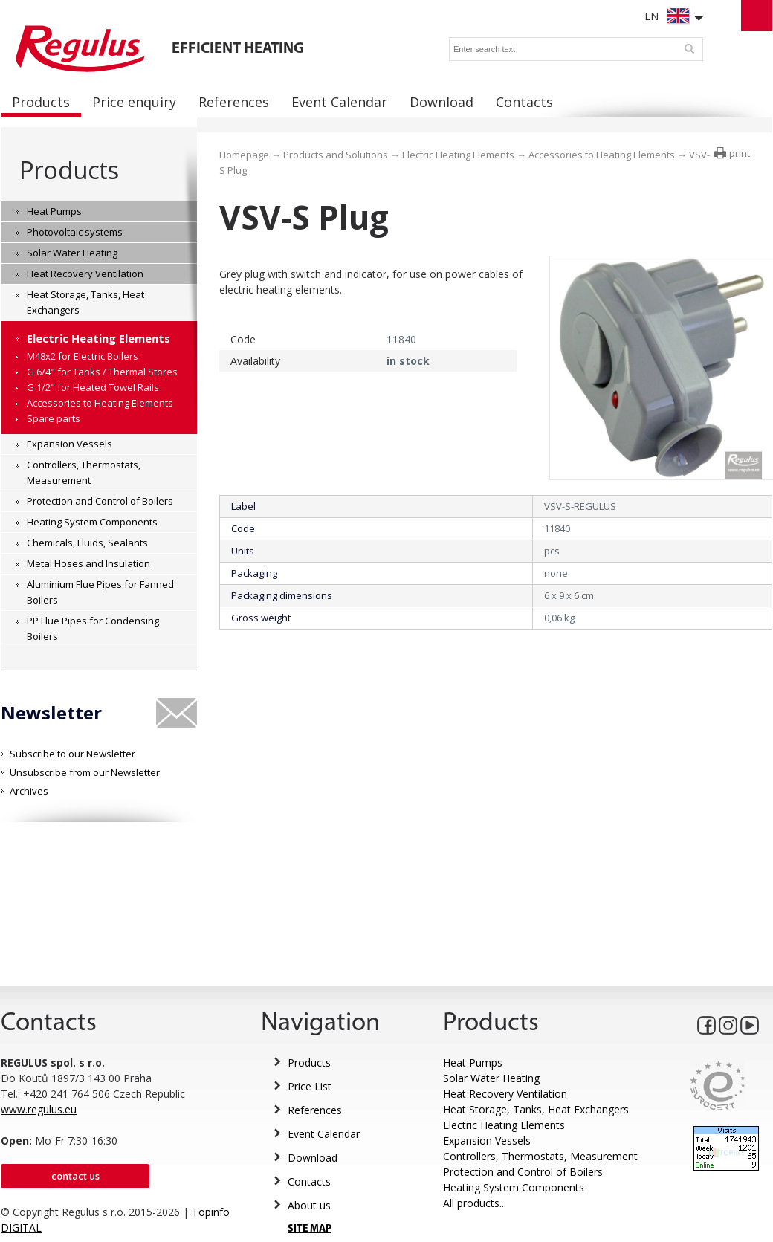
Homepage (244, 154)
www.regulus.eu (39, 1109)
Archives (29, 791)
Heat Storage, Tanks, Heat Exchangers (536, 1109)
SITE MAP (309, 1229)
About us (309, 1205)
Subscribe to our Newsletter (72, 753)
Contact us (75, 1176)
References (315, 1110)
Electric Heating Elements (458, 154)
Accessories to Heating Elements (601, 154)
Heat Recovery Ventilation (505, 1094)
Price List (309, 1086)
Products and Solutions (335, 154)
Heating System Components (513, 1187)
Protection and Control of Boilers (523, 1172)
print (739, 153)
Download (312, 1158)
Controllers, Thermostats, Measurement (540, 1156)
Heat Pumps (472, 1062)
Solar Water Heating (491, 1078)
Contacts (309, 1181)
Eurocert (717, 1085)
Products (68, 170)
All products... (474, 1203)
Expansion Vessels (487, 1140)
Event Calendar (324, 1134)
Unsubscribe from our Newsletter (85, 772)
